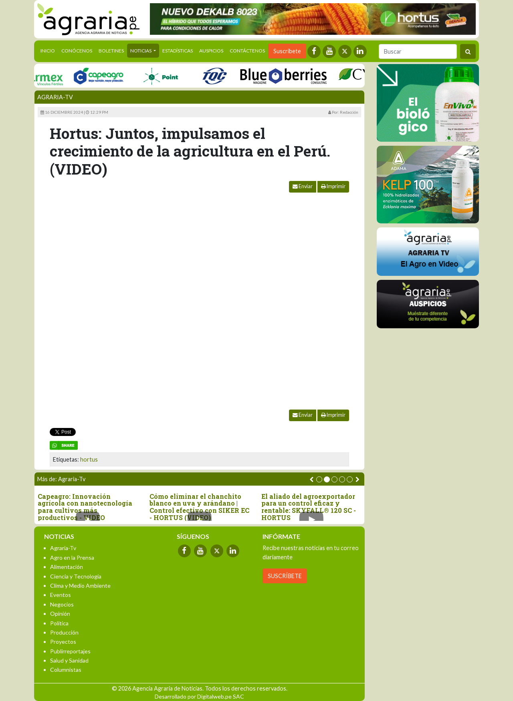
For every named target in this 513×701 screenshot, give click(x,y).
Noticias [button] (141, 51)
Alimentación (66, 566)
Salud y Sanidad (69, 660)
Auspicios (211, 51)
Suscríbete (287, 51)
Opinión (60, 613)
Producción (64, 632)
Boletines (111, 51)
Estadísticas (177, 51)
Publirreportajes (70, 651)
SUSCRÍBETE (285, 575)
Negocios (62, 604)
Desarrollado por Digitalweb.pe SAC (199, 696)
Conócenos (76, 51)
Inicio (49, 50)
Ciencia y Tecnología (75, 576)
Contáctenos (247, 51)
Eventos (60, 594)
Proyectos (63, 641)
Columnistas (65, 669)
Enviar (303, 186)
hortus (89, 459)
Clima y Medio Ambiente (80, 585)
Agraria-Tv (55, 97)
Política (59, 623)
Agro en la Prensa (72, 557)
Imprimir (333, 186)
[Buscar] (418, 51)
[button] (319, 479)
